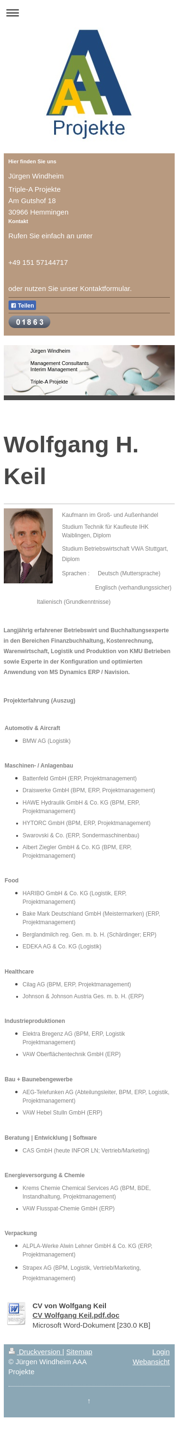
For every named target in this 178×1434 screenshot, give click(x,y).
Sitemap (79, 1352)
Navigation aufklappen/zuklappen (89, 12)
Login (161, 1352)
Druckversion (36, 1352)
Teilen (22, 305)
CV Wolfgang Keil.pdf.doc (76, 1315)
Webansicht (150, 1362)
